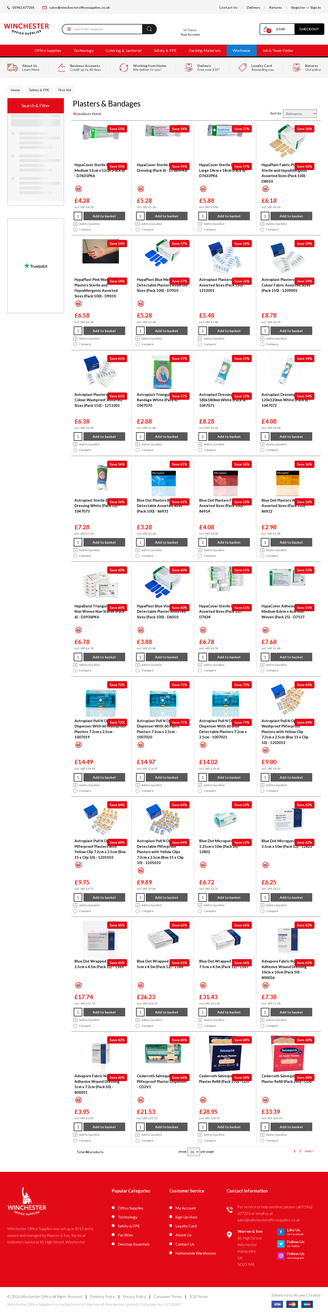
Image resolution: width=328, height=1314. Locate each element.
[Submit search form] (149, 29)
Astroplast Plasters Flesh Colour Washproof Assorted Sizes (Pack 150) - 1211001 (98, 400)
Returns (275, 7)
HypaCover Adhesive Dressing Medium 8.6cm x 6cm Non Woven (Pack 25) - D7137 (287, 611)
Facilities (125, 1234)
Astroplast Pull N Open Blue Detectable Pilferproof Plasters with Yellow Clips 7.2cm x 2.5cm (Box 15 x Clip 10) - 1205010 (160, 852)
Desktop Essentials (134, 1244)
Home (15, 90)
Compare (82, 229)
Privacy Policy (134, 1296)
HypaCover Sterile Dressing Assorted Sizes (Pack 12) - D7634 (222, 611)
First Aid (64, 90)
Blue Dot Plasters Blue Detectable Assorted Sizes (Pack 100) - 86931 (159, 505)
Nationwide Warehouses (195, 1253)
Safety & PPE (165, 50)
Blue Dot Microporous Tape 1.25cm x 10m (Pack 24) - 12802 (222, 846)
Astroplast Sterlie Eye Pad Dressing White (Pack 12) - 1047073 (97, 505)
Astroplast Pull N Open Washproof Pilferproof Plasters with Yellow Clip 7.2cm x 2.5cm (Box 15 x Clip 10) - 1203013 (285, 731)
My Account (185, 1208)
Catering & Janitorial (124, 50)
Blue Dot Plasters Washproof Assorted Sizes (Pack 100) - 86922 (286, 505)
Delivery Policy (102, 1296)
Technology (84, 50)
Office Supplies (48, 50)
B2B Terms (198, 1296)
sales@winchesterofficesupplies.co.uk (76, 7)
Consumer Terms (168, 1296)
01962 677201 (20, 7)
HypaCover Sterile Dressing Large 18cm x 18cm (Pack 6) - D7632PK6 (223, 170)
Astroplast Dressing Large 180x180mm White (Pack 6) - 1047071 (223, 400)
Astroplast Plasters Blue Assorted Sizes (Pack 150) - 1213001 (222, 285)
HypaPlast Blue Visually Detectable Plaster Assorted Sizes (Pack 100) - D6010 (161, 611)
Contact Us (228, 7)
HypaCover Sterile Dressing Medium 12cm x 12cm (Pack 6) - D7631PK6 (99, 170)
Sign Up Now (186, 1217)
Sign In (315, 7)
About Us (183, 1234)
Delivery (253, 7)
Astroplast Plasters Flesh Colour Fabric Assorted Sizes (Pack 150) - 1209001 (286, 285)
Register (298, 7)
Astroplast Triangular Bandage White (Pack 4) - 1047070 (158, 400)
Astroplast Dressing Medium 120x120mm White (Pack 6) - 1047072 (286, 400)
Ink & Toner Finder (278, 50)
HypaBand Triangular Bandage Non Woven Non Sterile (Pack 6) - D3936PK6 (100, 611)
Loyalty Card (186, 1226)
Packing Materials (205, 50)
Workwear (242, 50)
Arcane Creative (307, 1295)
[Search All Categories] (109, 29)
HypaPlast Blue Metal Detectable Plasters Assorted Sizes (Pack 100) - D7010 (162, 285)
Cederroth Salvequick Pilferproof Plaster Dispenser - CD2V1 (162, 1081)
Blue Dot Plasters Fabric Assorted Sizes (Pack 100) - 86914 (222, 505)
